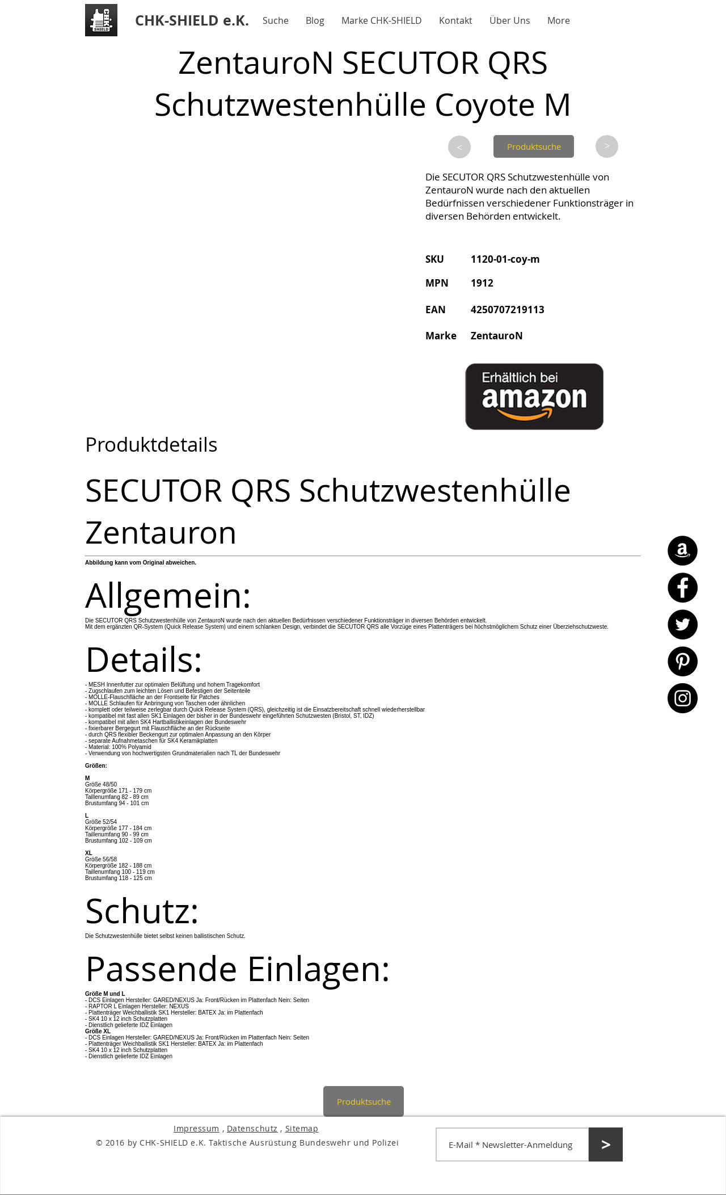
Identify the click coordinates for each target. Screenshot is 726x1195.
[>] (459, 147)
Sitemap (302, 1128)
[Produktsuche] (533, 146)
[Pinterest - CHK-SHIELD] (683, 661)
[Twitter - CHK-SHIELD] (683, 624)
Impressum (197, 1128)
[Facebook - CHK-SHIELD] (683, 588)
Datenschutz (252, 1128)
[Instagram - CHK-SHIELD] (683, 698)
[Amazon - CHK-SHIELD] (683, 551)
